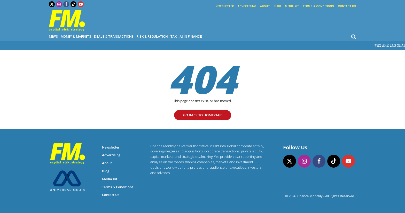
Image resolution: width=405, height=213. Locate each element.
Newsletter (224, 6)
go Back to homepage (202, 115)
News (53, 36)
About (265, 6)
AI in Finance (191, 36)
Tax (173, 36)
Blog (277, 6)
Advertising (247, 6)
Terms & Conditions (318, 6)
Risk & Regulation (152, 36)
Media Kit (292, 6)
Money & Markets (76, 36)
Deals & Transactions (114, 36)
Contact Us (347, 6)
